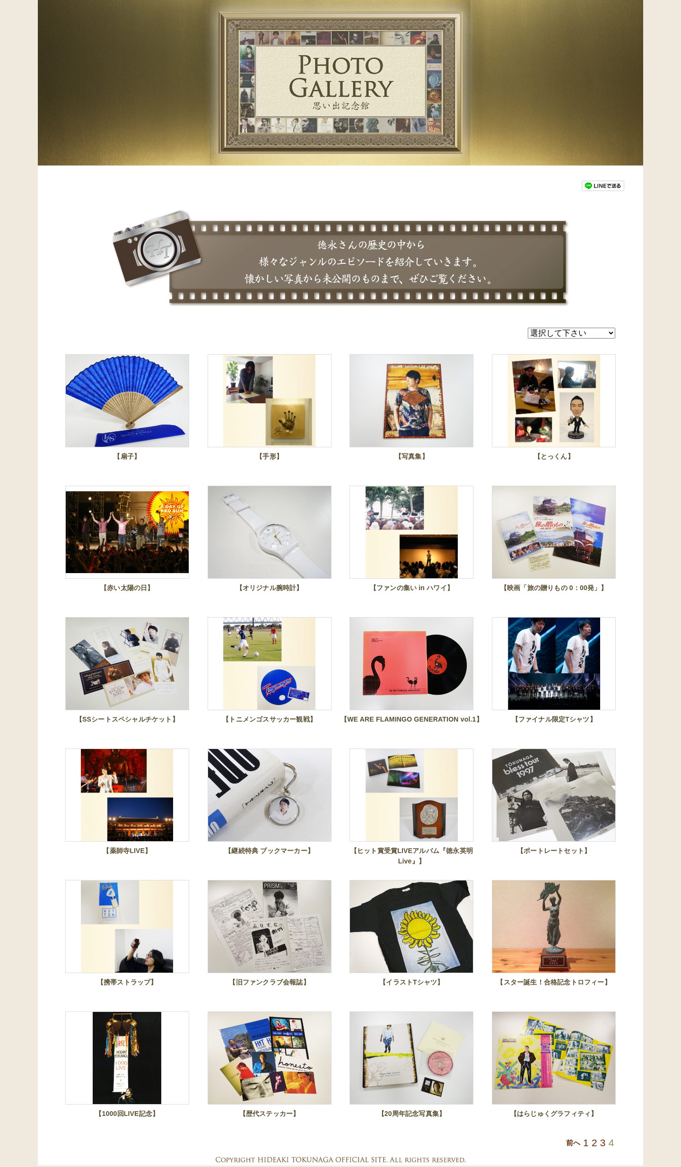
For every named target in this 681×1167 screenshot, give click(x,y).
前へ (573, 1143)
